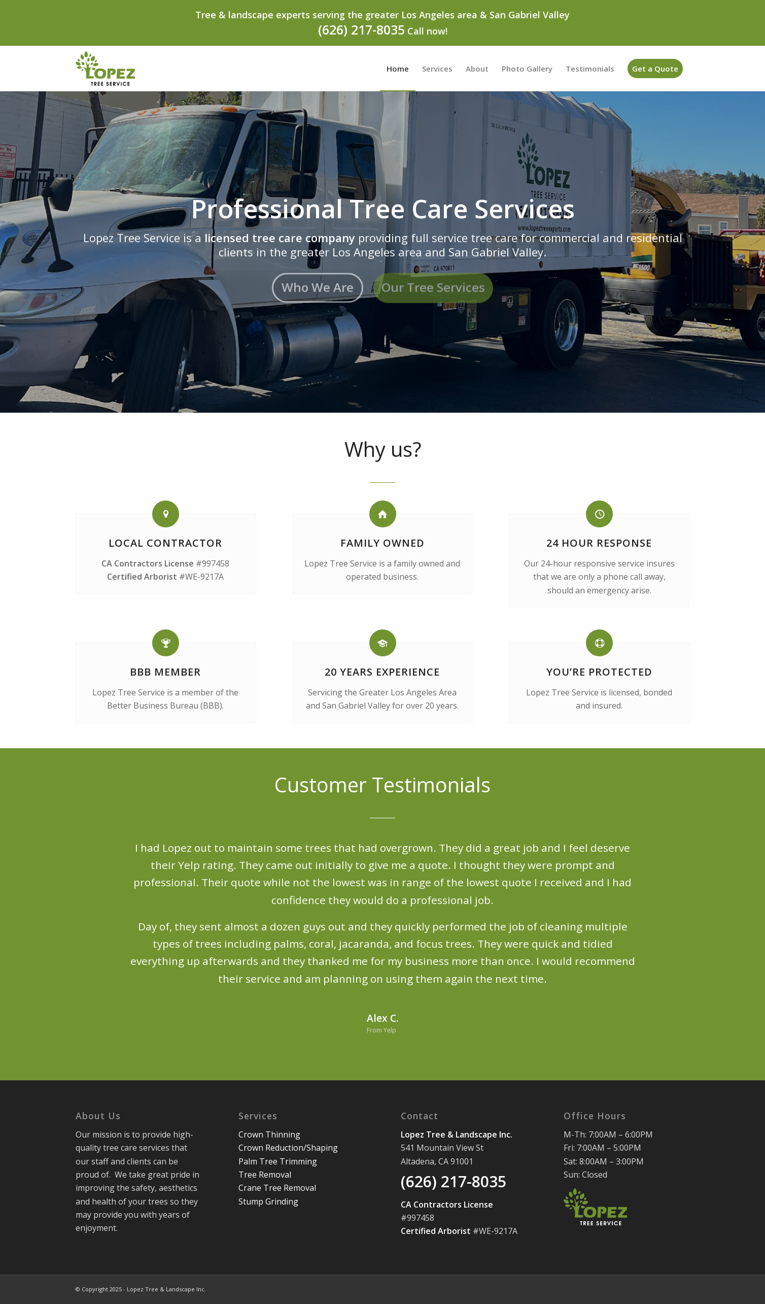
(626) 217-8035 (361, 29)
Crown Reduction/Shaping (288, 1147)
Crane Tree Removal (277, 1187)
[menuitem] (397, 68)
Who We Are (318, 284)
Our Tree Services (433, 284)
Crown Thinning (269, 1134)
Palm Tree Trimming (277, 1161)
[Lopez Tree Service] (105, 68)
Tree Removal (264, 1174)
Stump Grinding (268, 1201)
